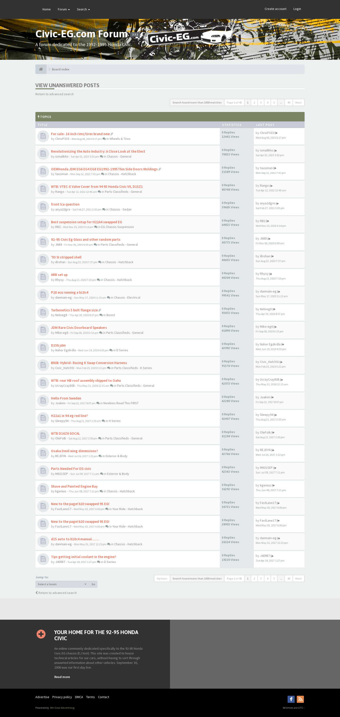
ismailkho (61, 156)
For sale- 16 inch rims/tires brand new (80, 134)
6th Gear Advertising (62, 707)
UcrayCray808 (65, 385)
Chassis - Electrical (127, 297)
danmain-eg (63, 297)
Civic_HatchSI (64, 368)
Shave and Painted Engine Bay (74, 486)
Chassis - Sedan (120, 209)
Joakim (60, 403)
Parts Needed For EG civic (71, 468)
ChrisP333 (62, 139)
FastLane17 (63, 509)
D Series (122, 350)
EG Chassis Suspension (117, 227)
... (281, 102)
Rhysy (59, 280)
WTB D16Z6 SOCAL (65, 433)
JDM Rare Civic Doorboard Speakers (79, 327)
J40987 (60, 562)
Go (93, 584)
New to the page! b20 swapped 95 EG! (80, 504)
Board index (60, 69)
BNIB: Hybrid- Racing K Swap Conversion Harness (89, 363)
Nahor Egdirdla (65, 350)
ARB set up (59, 274)
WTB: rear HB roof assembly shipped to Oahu (86, 380)
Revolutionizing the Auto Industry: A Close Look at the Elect (98, 151)
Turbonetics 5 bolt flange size (74, 310)
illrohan (60, 262)
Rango (59, 191)
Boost (110, 315)
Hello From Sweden (66, 398)
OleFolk (60, 438)
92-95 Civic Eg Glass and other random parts (85, 239)
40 (288, 102)
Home (46, 9)
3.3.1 (135, 34)
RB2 (58, 227)
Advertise (42, 697)
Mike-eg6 (61, 333)
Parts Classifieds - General (123, 191)
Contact (103, 697)
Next (298, 102)
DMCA (79, 697)
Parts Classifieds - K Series (133, 368)
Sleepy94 (61, 421)
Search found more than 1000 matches (197, 102)
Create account (275, 9)
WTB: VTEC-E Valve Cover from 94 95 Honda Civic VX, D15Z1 (97, 186)
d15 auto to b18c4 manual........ (75, 539)
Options (162, 578)
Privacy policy (62, 697)
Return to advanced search (54, 94)
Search (83, 9)
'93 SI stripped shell (66, 257)
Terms (90, 697)
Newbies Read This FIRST (121, 403)
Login (297, 9)
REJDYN (60, 456)
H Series (115, 421)
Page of (234, 102)
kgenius (60, 491)
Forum (64, 9)
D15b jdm (58, 345)
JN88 (58, 244)
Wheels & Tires (120, 139)
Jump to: (42, 577)
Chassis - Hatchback (122, 174)
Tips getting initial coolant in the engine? (83, 556)
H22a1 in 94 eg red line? (69, 415)
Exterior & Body (117, 456)
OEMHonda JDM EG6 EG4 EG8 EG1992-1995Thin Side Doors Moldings (104, 169)
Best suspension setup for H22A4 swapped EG (86, 222)
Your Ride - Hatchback (127, 509)
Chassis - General (119, 156)
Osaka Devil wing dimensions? (74, 451)
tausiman (61, 174)
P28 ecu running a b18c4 (69, 292)
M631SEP (61, 474)
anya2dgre (62, 209)
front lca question (65, 204)
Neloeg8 (61, 315)
